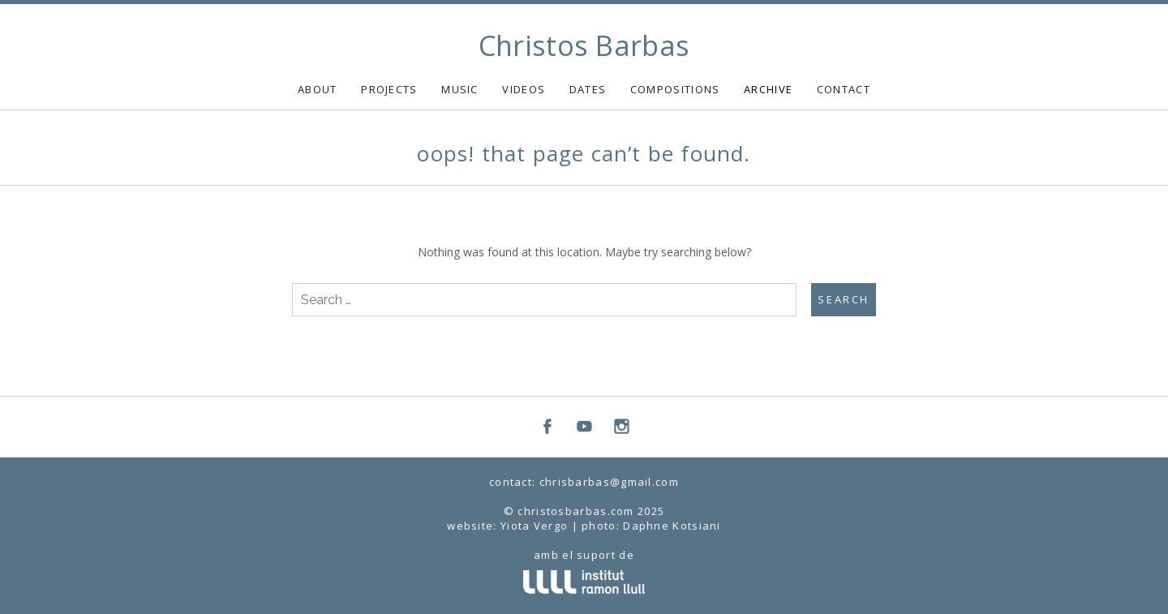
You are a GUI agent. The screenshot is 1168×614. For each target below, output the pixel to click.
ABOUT (317, 89)
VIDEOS (523, 89)
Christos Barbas (584, 45)
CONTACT (843, 89)
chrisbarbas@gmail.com (609, 481)
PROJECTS (389, 89)
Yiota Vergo (534, 525)
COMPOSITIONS (675, 89)
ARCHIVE (768, 89)
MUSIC (460, 89)
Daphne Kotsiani (672, 525)
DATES (588, 89)
